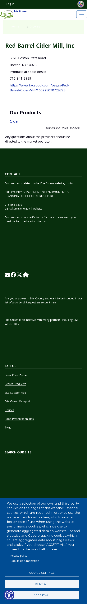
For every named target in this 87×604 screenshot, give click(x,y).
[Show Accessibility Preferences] (9, 595)
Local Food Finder (16, 375)
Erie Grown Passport (17, 401)
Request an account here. (42, 302)
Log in (10, 4)
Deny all (42, 583)
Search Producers (15, 384)
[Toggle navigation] (81, 14)
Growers (35, 26)
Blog (8, 427)
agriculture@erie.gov (17, 208)
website (37, 208)
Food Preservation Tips (19, 419)
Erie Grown (13, 14)
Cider (14, 121)
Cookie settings (42, 572)
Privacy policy (19, 555)
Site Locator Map (15, 392)
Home (15, 26)
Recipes (9, 410)
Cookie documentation (25, 561)
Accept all (42, 595)
